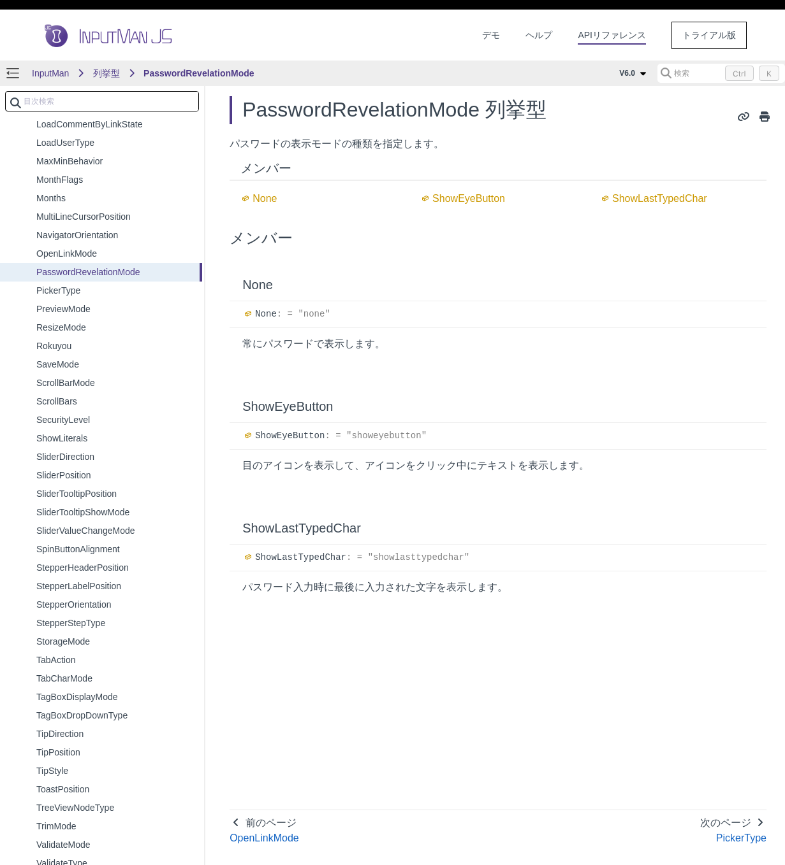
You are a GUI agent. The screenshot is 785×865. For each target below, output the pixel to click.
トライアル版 (709, 35)
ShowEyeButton (468, 198)
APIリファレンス (612, 35)
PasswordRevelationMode (198, 73)
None (265, 198)
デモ (491, 35)
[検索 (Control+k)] (721, 73)
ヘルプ (538, 35)
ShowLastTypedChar (659, 198)
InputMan (50, 73)
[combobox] (102, 101)
